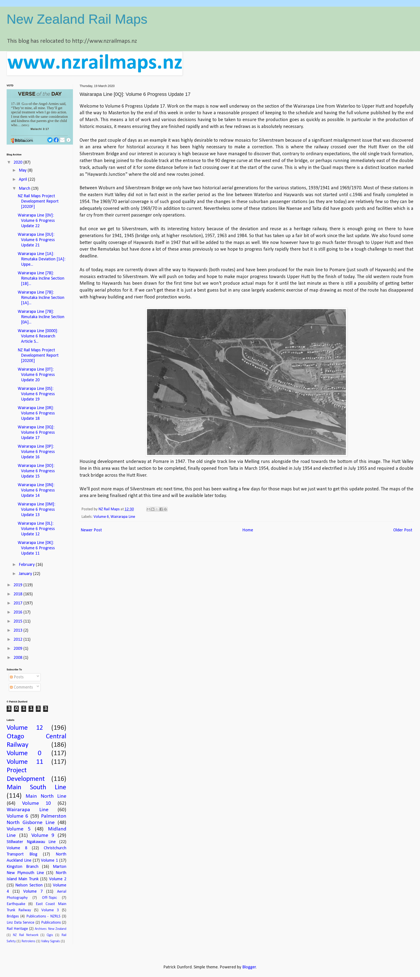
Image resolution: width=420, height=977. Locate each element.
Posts (17, 677)
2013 (18, 630)
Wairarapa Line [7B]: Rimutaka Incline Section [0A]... (41, 317)
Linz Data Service (20, 923)
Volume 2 (57, 879)
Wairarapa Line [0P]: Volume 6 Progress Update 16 (36, 451)
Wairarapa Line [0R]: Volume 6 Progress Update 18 (36, 413)
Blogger (249, 967)
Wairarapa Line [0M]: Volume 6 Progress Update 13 (36, 509)
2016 (18, 612)
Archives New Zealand (50, 929)
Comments (21, 687)
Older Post (402, 530)
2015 (18, 621)
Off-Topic (49, 898)
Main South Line (36, 787)
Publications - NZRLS (43, 916)
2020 (18, 162)
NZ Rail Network (25, 935)
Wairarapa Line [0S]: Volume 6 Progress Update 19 (36, 394)
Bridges (13, 916)
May (23, 170)
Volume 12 (25, 727)
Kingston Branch (22, 867)
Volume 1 (49, 860)
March (25, 188)
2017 (18, 603)
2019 (18, 585)
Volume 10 (36, 803)
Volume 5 (19, 829)
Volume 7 (33, 891)
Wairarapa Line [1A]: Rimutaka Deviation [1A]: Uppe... (41, 259)
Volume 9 (42, 835)
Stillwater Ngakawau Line (31, 842)
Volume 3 (50, 910)
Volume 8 (17, 848)
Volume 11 (25, 762)
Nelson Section (28, 885)
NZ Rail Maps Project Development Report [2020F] (38, 201)
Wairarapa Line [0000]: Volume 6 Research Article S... (38, 336)
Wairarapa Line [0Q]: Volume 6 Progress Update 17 (36, 432)
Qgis (50, 935)
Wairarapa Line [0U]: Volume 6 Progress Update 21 (36, 240)
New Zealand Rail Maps (77, 19)
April (23, 179)
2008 (18, 658)
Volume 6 (101, 517)
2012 (18, 639)
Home (247, 530)
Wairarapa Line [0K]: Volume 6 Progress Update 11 (36, 548)
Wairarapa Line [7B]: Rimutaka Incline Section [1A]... (41, 297)
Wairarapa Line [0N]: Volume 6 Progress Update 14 (36, 490)
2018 (18, 594)
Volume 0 (24, 753)
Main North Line (46, 796)
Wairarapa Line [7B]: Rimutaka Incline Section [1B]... (41, 278)
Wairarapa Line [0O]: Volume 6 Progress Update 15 (36, 471)
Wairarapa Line (123, 517)
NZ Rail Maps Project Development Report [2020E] (38, 355)
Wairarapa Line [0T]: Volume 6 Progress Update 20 (36, 374)
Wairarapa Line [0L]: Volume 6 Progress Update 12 (36, 528)
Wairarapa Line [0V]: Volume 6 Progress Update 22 (36, 220)
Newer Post (91, 530)
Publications (51, 923)
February (27, 565)
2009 (18, 648)
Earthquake (16, 904)
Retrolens (28, 941)
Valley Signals (50, 941)
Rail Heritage (17, 929)
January (26, 574)
